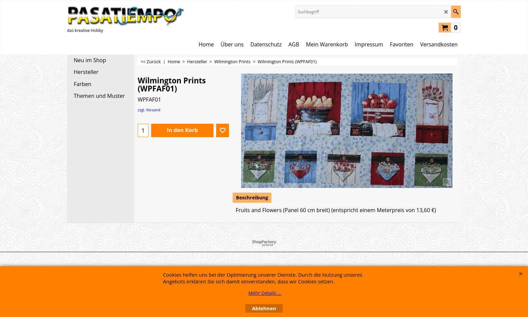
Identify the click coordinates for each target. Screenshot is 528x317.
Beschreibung (252, 197)
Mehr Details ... (265, 293)
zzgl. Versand (149, 109)
